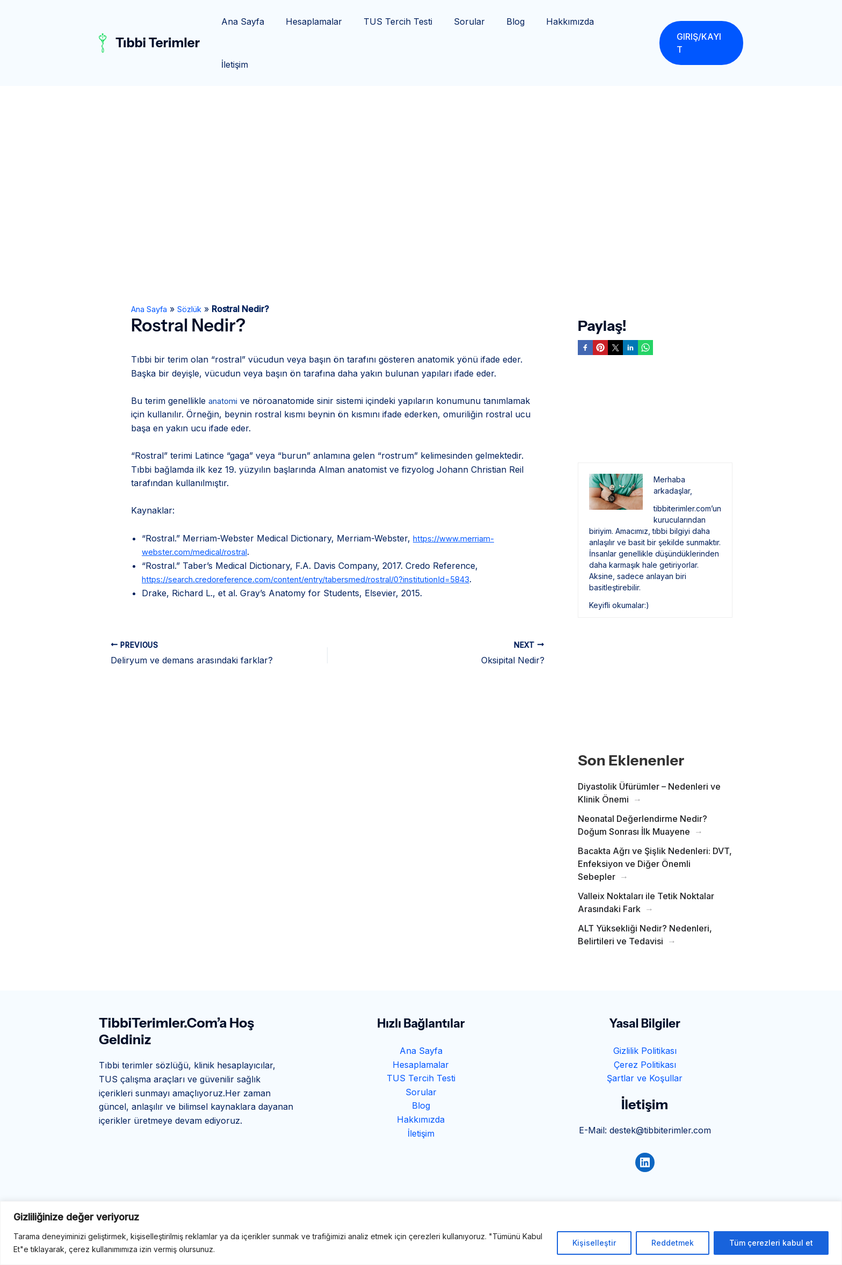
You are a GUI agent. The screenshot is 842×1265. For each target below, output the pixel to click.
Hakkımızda (571, 21)
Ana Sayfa (265, 21)
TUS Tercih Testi (412, 21)
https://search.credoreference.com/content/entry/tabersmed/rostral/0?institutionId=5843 (324, 536)
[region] (421, 1233)
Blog (521, 21)
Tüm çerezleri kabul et (771, 1242)
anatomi (224, 357)
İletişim (625, 21)
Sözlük (198, 266)
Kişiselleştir (594, 1242)
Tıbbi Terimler (157, 21)
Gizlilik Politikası (645, 1007)
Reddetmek (672, 1242)
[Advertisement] (421, 123)
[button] (700, 21)
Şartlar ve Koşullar (645, 1035)
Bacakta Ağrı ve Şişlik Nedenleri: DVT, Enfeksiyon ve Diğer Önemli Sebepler (655, 821)
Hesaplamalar (332, 21)
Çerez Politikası (645, 1021)
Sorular (479, 21)
